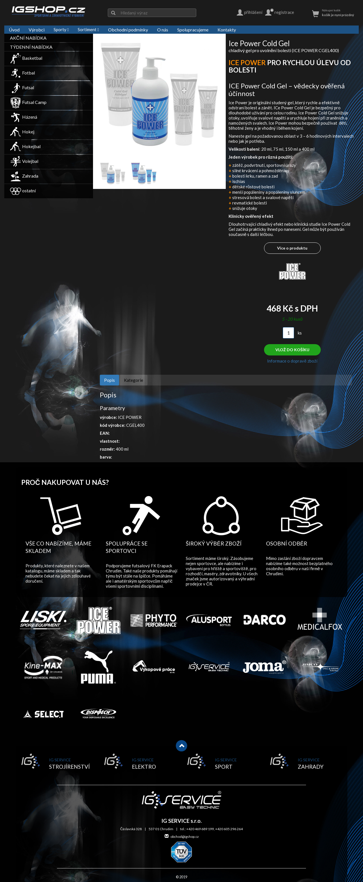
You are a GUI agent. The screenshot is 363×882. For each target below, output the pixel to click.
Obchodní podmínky (128, 29)
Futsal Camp (28, 102)
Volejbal (24, 161)
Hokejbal (25, 146)
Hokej (22, 131)
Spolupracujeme (192, 29)
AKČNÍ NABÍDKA (28, 38)
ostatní (23, 190)
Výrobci (37, 29)
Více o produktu (292, 248)
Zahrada (24, 175)
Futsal (22, 87)
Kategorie (133, 380)
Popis (109, 380)
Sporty (61, 29)
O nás (162, 29)
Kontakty (227, 29)
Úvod (14, 29)
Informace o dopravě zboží (292, 360)
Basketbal (26, 58)
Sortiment (88, 29)
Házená (23, 117)
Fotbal (22, 72)
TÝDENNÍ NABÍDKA (31, 47)
